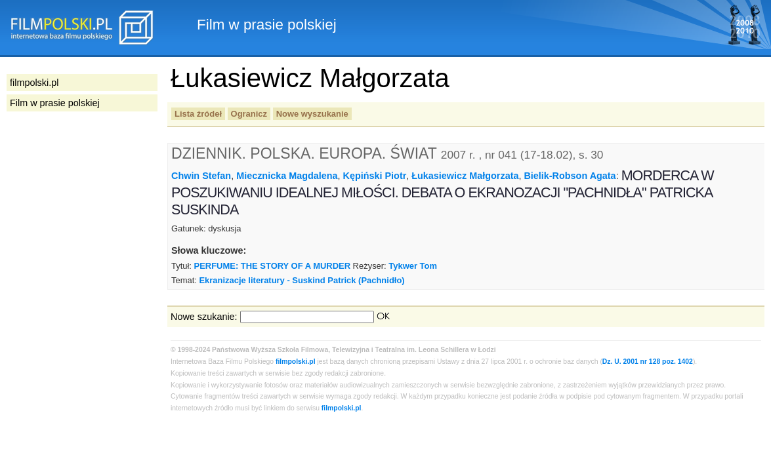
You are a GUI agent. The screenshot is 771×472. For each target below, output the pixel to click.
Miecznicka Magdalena (286, 175)
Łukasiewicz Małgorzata (464, 175)
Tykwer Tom (412, 266)
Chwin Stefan (201, 175)
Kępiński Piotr (375, 175)
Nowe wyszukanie (312, 114)
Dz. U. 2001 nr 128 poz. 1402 (647, 361)
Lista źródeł (198, 114)
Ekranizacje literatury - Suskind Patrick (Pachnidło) (301, 280)
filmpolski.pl (296, 361)
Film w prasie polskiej (55, 103)
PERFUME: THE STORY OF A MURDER (272, 266)
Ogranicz (249, 114)
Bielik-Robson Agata (569, 175)
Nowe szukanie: (204, 316)
